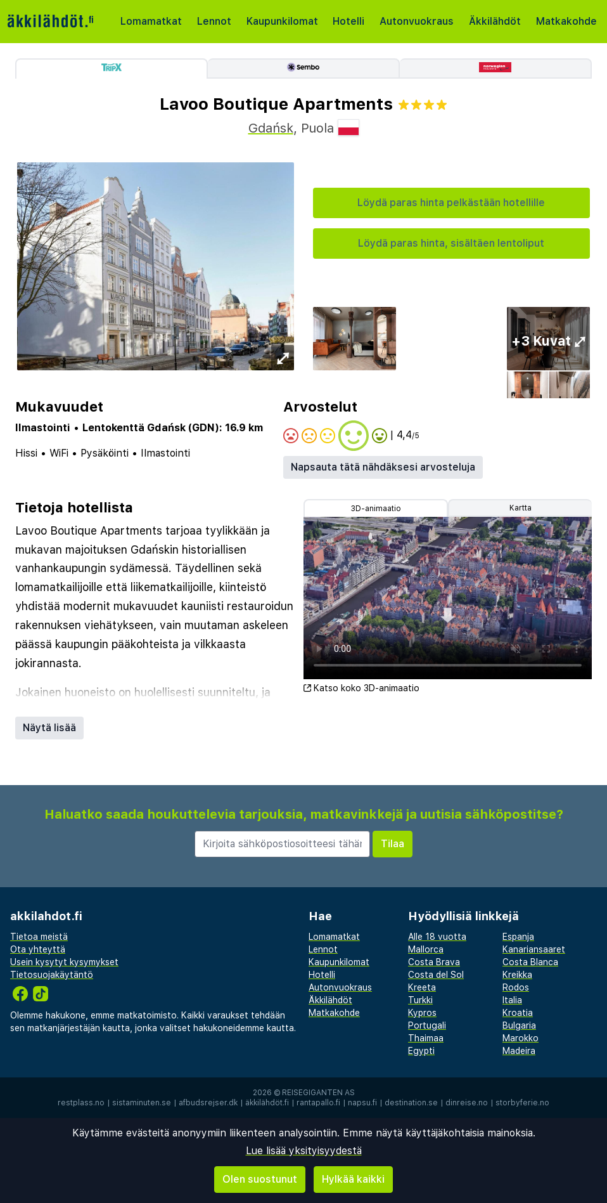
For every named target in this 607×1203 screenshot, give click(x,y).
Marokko (520, 1038)
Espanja (518, 937)
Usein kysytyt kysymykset (64, 962)
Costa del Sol (436, 975)
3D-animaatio (376, 508)
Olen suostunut (259, 1179)
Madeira (518, 1051)
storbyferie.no (522, 1102)
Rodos (515, 987)
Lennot (214, 21)
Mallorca (426, 949)
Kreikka (517, 975)
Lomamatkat (151, 21)
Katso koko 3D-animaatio (361, 688)
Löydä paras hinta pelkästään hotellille (451, 203)
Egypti (421, 1051)
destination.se (411, 1102)
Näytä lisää (49, 728)
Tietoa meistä (39, 937)
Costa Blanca (530, 962)
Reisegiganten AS (318, 1092)
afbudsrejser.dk (208, 1102)
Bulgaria (519, 1025)
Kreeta (422, 987)
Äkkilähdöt (495, 21)
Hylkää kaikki (353, 1179)
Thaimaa (426, 1038)
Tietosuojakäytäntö (51, 975)
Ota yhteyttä (37, 949)
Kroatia (517, 1013)
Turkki (420, 1000)
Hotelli (348, 21)
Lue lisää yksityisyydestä (304, 1151)
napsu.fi (362, 1102)
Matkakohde (566, 21)
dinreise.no (466, 1102)
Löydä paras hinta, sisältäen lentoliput (451, 243)
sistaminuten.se (141, 1102)
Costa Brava (434, 962)
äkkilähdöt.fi (267, 1102)
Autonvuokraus (417, 21)
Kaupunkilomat (282, 21)
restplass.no (81, 1102)
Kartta (520, 508)
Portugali (427, 1025)
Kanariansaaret (533, 949)
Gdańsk (270, 128)
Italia (512, 1000)
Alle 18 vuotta (437, 937)
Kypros (422, 1013)
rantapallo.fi (318, 1102)
